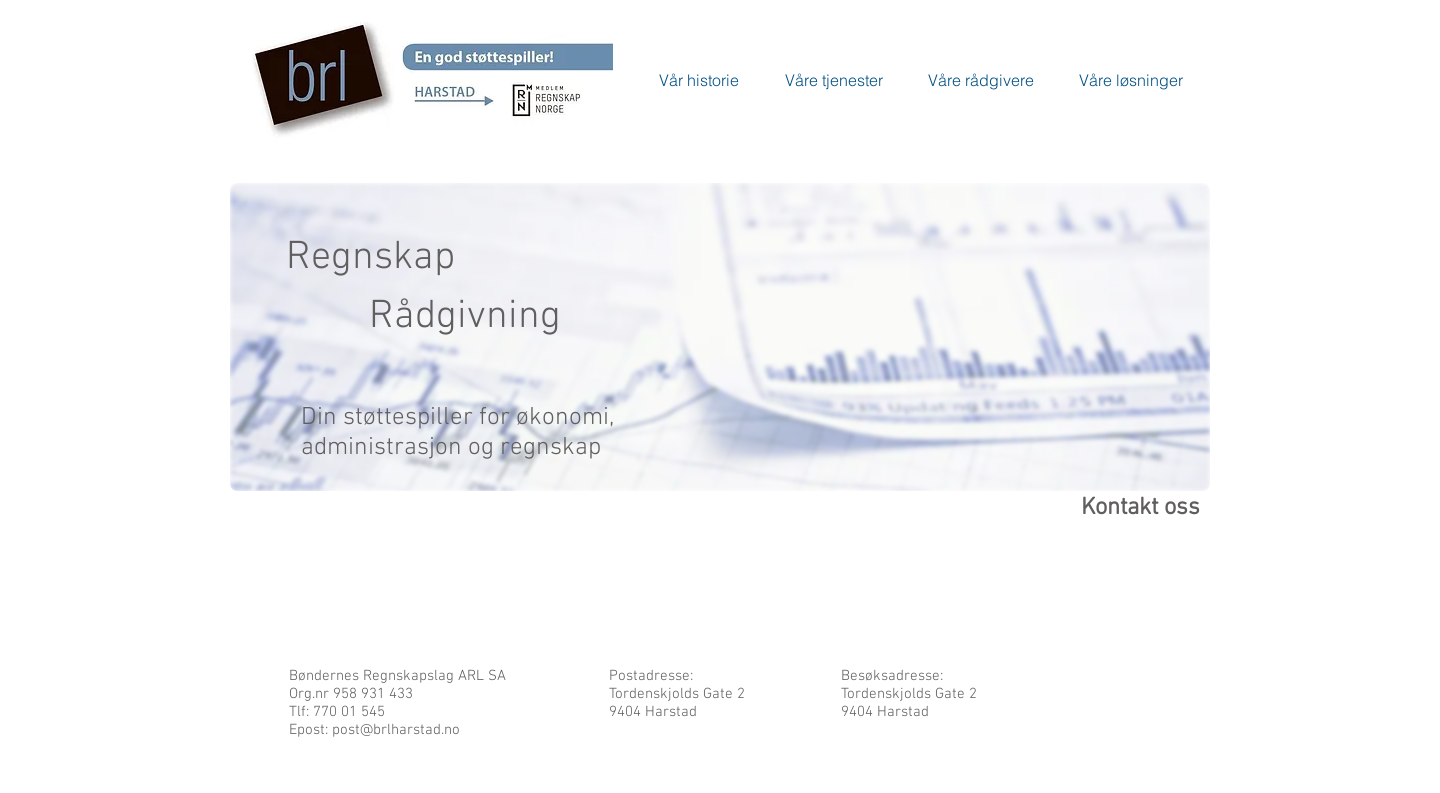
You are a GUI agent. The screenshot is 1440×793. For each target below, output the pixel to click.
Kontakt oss (1140, 508)
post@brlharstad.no (396, 730)
